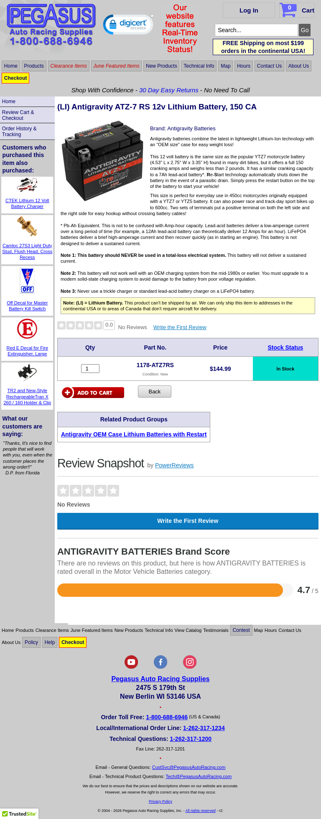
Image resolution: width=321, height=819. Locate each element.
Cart (297, 9)
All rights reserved (201, 811)
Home (11, 66)
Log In (248, 10)
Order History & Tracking (19, 131)
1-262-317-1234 (204, 728)
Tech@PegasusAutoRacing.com (199, 776)
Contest (241, 630)
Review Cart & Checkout (18, 115)
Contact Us (269, 66)
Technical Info (198, 66)
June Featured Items (116, 66)
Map (225, 66)
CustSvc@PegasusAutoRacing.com (189, 767)
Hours (243, 66)
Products (33, 66)
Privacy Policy (160, 801)
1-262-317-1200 (190, 738)
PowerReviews (174, 465)
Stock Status (285, 347)
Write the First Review (179, 327)
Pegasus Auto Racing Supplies (160, 678)
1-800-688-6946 (167, 717)
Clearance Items (68, 66)
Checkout (15, 78)
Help (50, 642)
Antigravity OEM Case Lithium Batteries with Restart (134, 434)
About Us (298, 66)
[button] (128, 26)
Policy (31, 642)
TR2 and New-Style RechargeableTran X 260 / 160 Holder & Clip (27, 396)
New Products (161, 66)
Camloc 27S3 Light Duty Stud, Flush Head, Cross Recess (27, 251)
